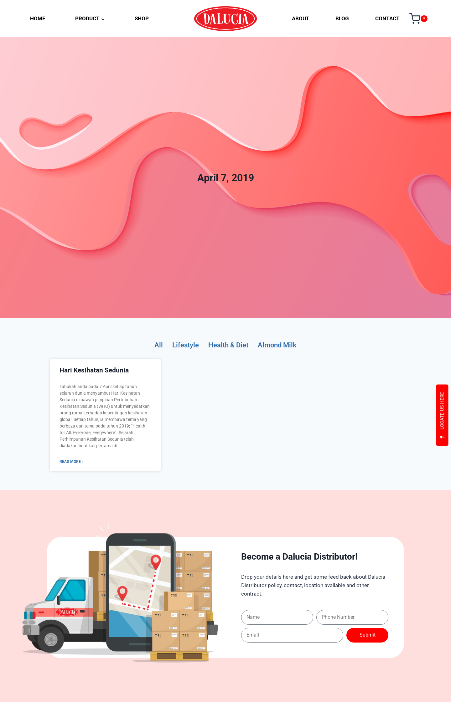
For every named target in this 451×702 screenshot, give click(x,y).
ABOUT (300, 18)
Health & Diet (228, 345)
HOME (37, 18)
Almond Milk (280, 345)
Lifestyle (182, 345)
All (153, 345)
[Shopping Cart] (418, 18)
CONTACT (387, 18)
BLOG (342, 18)
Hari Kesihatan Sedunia (94, 371)
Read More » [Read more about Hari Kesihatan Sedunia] (72, 462)
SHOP (142, 18)
